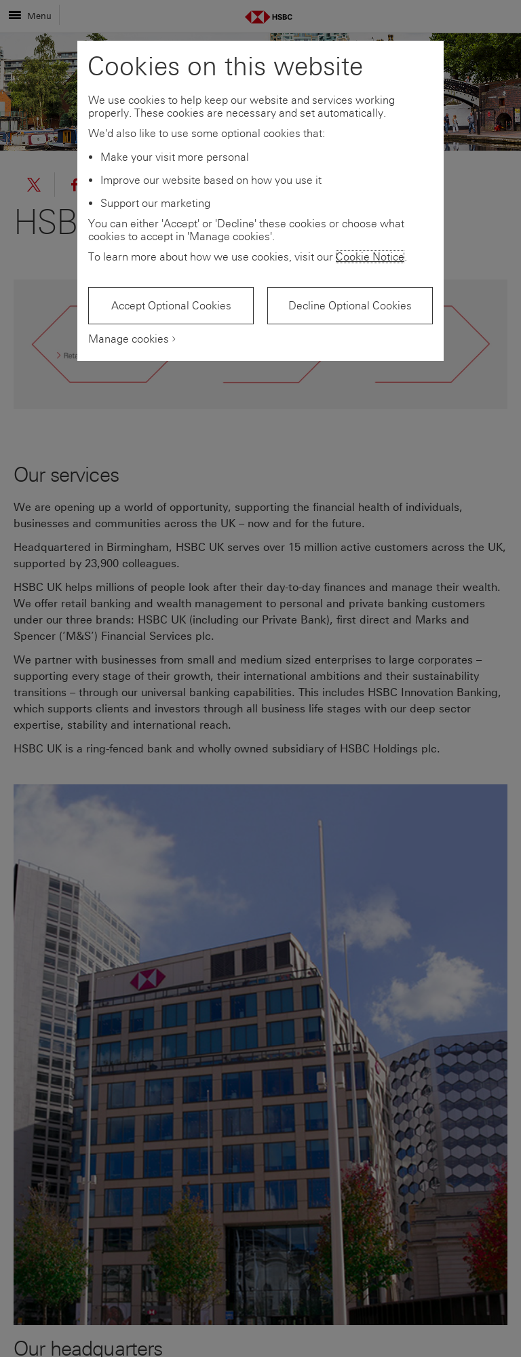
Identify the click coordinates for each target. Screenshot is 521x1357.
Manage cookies (128, 338)
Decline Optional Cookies (350, 305)
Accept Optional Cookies (171, 305)
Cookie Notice (370, 256)
